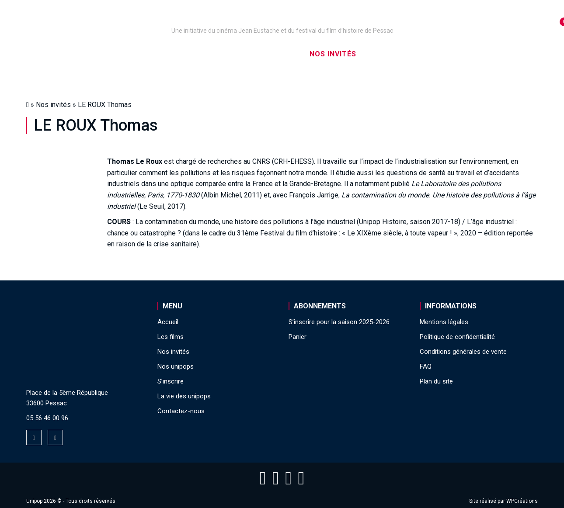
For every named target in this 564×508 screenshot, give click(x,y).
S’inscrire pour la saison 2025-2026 (339, 322)
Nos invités (333, 54)
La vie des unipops (464, 54)
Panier (297, 337)
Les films (276, 54)
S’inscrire (391, 54)
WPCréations (522, 501)
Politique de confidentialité (457, 337)
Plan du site (436, 381)
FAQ (426, 366)
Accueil (78, 54)
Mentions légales (444, 322)
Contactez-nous (181, 411)
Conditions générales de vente (463, 352)
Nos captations (208, 54)
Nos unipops (134, 54)
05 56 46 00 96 (47, 418)
